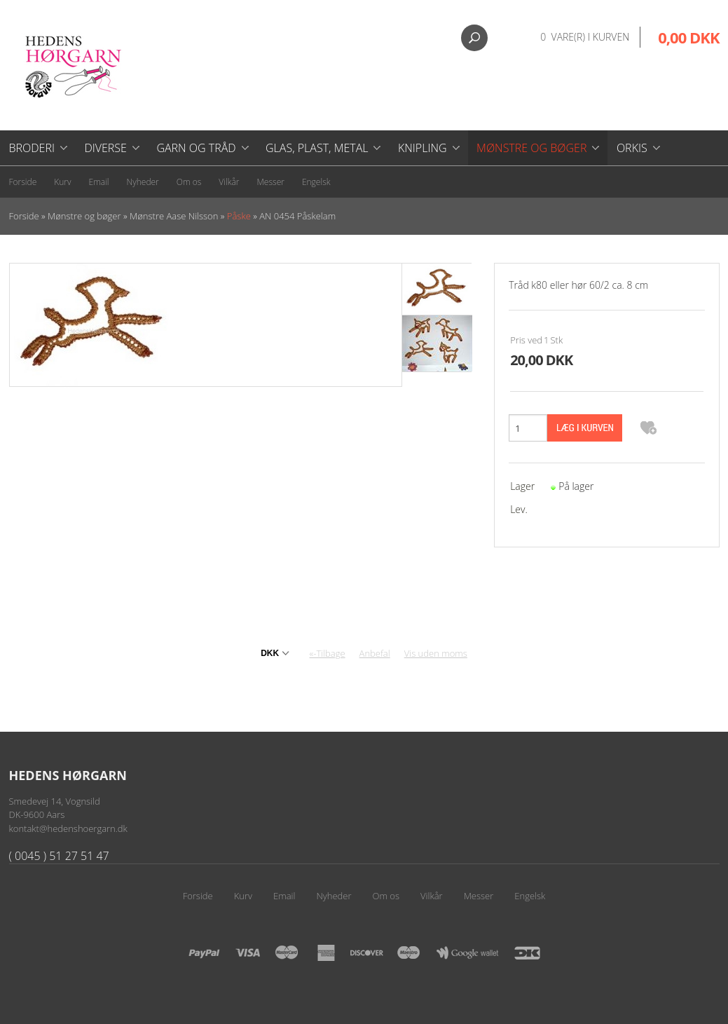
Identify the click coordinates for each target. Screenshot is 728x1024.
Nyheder (143, 182)
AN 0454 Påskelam (297, 216)
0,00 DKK (688, 37)
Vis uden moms (435, 653)
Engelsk (316, 182)
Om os (189, 182)
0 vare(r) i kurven (584, 36)
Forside (23, 182)
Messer (270, 182)
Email (99, 182)
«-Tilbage (327, 653)
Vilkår (229, 182)
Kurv (62, 182)
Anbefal (374, 653)
